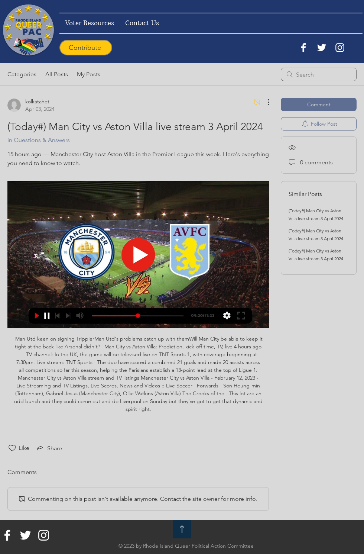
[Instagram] (340, 48)
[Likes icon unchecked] (12, 448)
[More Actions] (264, 102)
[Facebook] (303, 48)
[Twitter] (322, 48)
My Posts (88, 74)
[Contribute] (85, 47)
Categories (21, 74)
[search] (319, 74)
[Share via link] (48, 448)
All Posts (56, 74)
